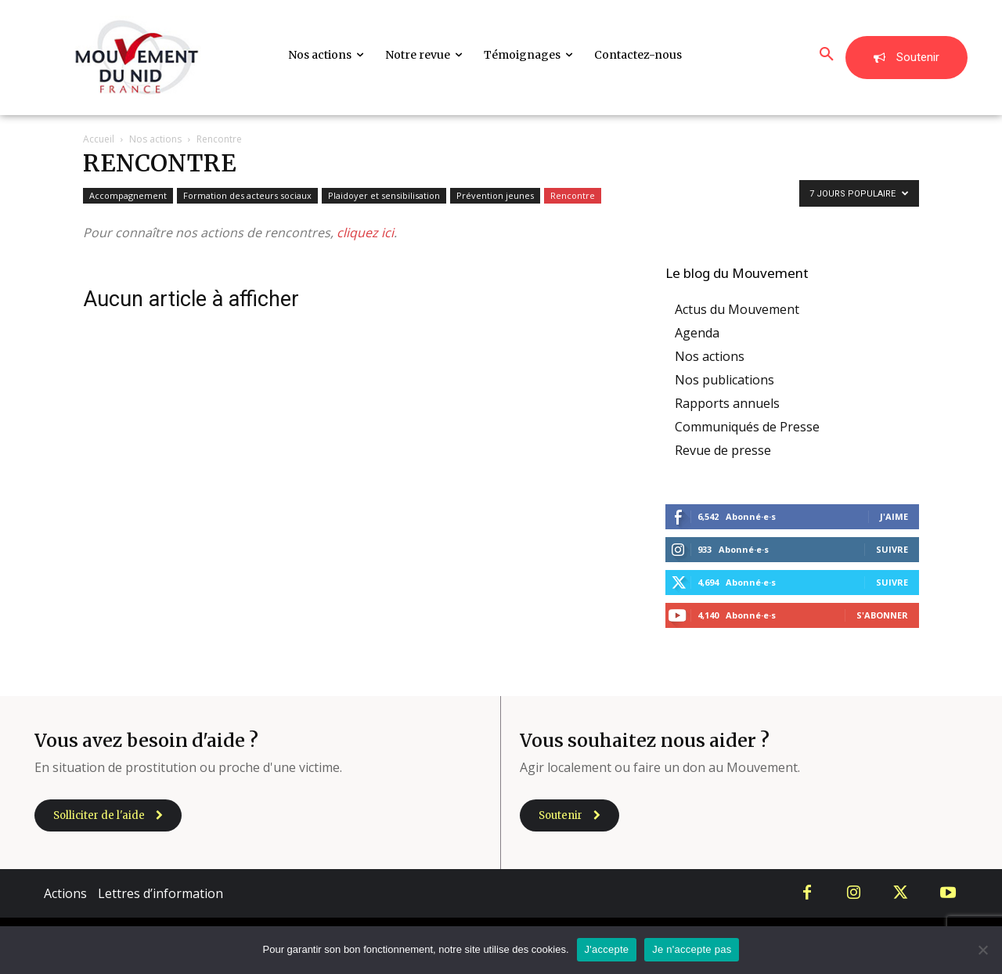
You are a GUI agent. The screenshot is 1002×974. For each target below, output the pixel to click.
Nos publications (724, 379)
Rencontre (572, 195)
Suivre (892, 549)
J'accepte (607, 949)
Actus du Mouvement (737, 309)
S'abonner (882, 615)
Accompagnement (128, 195)
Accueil (98, 139)
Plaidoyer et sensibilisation (384, 195)
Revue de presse (723, 450)
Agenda (697, 332)
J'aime (894, 516)
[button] (826, 55)
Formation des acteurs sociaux (247, 195)
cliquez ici (365, 232)
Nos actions (155, 139)
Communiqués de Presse (747, 426)
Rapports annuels (727, 403)
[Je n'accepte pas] (982, 950)
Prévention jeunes (495, 195)
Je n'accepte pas (691, 949)
